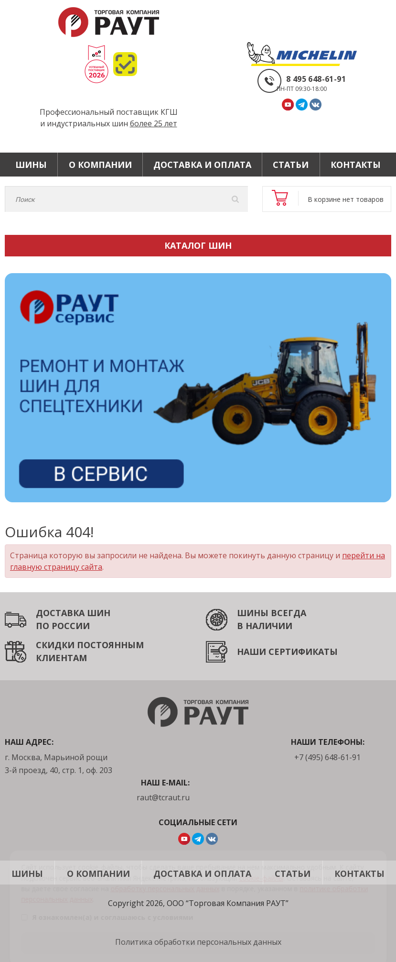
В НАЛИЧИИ (264, 625)
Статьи (291, 164)
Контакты (356, 164)
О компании (100, 164)
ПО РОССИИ (63, 625)
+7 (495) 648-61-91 (327, 757)
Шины (31, 164)
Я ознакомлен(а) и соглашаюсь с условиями (107, 904)
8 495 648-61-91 (316, 79)
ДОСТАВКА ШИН (73, 613)
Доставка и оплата (202, 164)
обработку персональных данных (164, 876)
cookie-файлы (261, 865)
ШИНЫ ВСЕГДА (271, 613)
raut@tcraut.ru (163, 797)
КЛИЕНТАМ (61, 657)
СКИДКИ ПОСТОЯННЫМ (90, 645)
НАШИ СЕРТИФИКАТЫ (287, 651)
